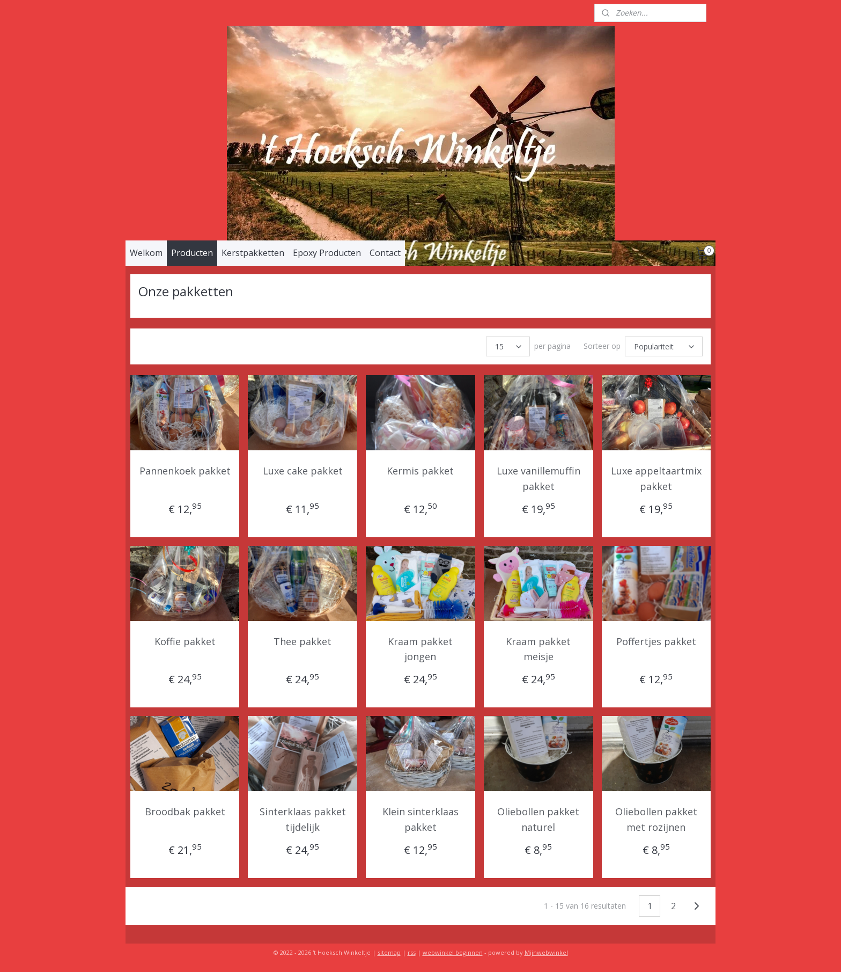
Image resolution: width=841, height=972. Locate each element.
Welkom (146, 253)
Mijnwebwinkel (546, 952)
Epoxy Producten (327, 253)
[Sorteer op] (663, 346)
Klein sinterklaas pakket (420, 819)
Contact (385, 253)
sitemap (389, 952)
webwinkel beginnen (453, 952)
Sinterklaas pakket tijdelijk (303, 819)
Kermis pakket (420, 470)
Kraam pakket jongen (420, 649)
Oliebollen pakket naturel (538, 819)
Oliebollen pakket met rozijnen (656, 819)
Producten (192, 253)
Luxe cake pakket (303, 470)
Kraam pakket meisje (538, 649)
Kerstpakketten (253, 253)
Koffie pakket (185, 641)
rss (412, 952)
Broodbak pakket (185, 811)
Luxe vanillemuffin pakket (538, 478)
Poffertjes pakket (656, 641)
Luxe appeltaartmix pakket (656, 478)
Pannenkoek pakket (185, 470)
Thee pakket (302, 641)
